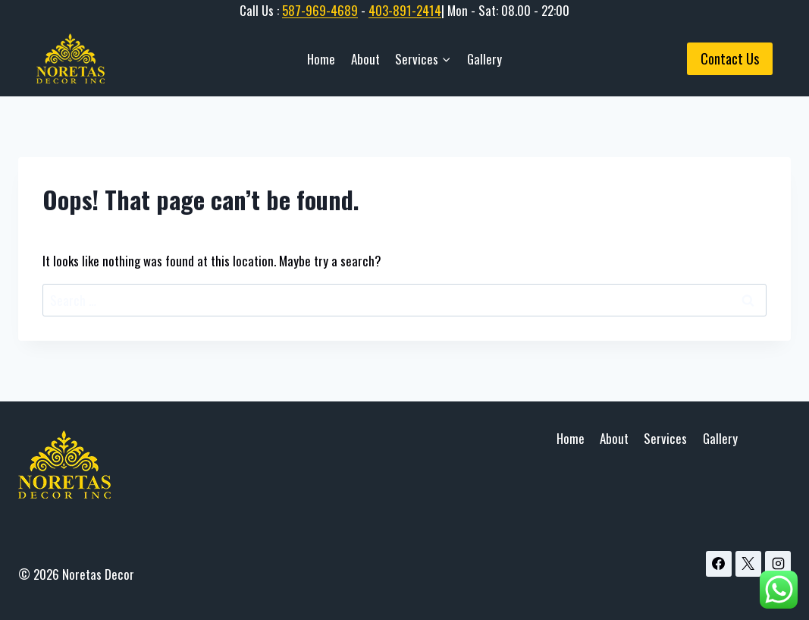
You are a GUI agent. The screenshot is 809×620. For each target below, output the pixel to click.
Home (321, 58)
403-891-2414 (404, 10)
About (365, 58)
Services (665, 438)
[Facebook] (719, 564)
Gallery (484, 58)
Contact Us (730, 58)
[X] (748, 564)
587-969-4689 (320, 10)
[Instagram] (778, 564)
